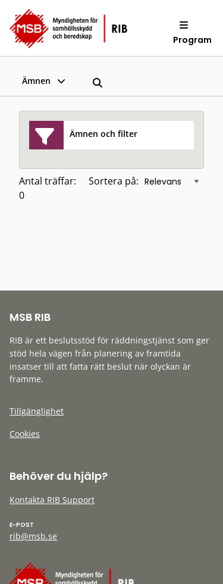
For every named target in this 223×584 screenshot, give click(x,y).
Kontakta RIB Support (52, 499)
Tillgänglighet (37, 411)
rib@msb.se (33, 536)
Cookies (25, 433)
